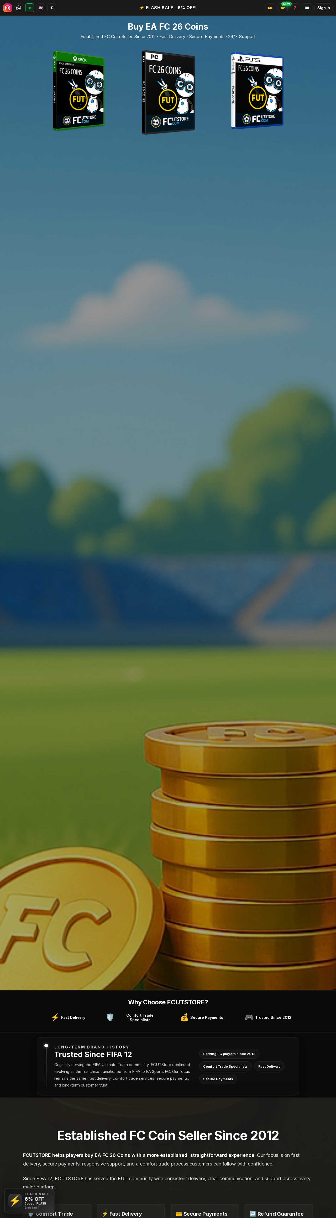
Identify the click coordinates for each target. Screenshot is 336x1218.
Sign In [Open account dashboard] (323, 8)
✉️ (307, 8)
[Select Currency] (51, 7)
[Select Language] (40, 7)
